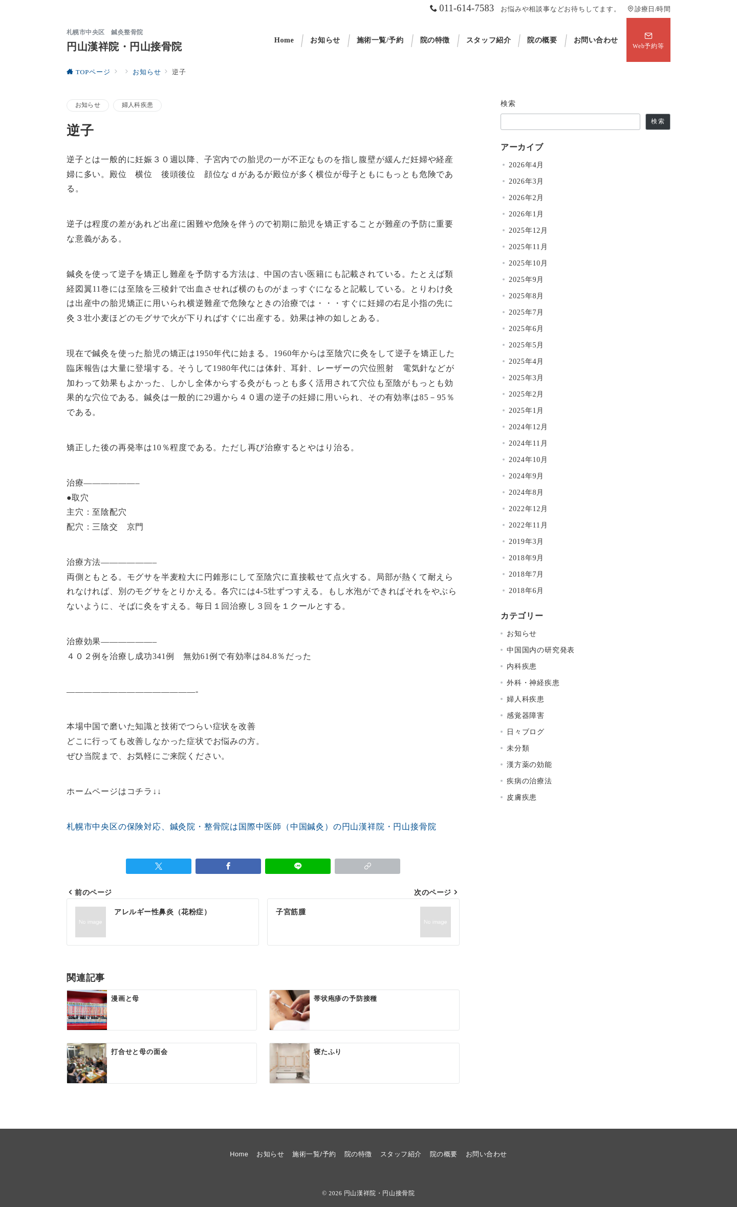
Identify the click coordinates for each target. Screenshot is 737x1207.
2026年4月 (526, 165)
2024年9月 (526, 476)
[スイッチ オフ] (648, 40)
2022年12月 (528, 508)
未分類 (518, 748)
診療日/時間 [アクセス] (648, 9)
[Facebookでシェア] (228, 866)
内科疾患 (522, 666)
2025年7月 (526, 312)
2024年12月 (528, 427)
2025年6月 (526, 328)
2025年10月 (528, 263)
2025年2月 (526, 394)
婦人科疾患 (137, 105)
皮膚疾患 (522, 797)
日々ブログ (526, 732)
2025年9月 (526, 279)
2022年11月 (528, 525)
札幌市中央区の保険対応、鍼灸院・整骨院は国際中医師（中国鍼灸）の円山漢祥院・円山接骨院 (251, 826)
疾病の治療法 (529, 781)
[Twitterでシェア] (158, 866)
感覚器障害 (526, 715)
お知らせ (87, 105)
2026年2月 (526, 197)
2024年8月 (526, 492)
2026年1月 (526, 214)
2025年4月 (526, 361)
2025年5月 (526, 345)
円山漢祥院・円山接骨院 (124, 46)
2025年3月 (526, 378)
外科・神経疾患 (533, 682)
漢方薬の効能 (529, 764)
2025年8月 (526, 296)
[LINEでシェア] (298, 866)
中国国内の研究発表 (541, 650)
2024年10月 (528, 459)
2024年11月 (528, 443)
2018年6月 (526, 590)
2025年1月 (526, 410)
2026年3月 (526, 181)
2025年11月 (528, 247)
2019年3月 (526, 541)
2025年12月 (528, 230)
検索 (508, 103)
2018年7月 (526, 574)
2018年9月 (526, 558)
